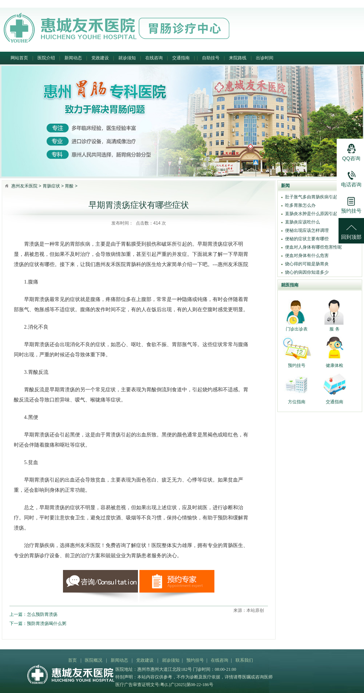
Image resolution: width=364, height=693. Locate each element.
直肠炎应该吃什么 (302, 222)
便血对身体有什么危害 (307, 255)
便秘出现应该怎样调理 (307, 230)
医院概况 (93, 660)
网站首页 (19, 57)
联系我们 (244, 660)
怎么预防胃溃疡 (42, 614)
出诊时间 (264, 57)
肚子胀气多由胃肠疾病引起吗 (313, 196)
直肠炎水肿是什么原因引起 (311, 213)
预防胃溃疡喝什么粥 (46, 623)
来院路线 (237, 57)
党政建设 (100, 57)
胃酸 (69, 186)
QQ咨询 (351, 150)
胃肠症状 (51, 186)
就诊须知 (127, 57)
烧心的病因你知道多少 (307, 272)
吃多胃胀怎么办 (300, 205)
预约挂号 (195, 660)
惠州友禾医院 (24, 186)
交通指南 (181, 57)
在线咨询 (154, 57)
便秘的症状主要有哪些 (307, 238)
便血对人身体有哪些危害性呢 (313, 247)
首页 (72, 660)
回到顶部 (351, 229)
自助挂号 (210, 57)
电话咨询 (351, 176)
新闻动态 (73, 57)
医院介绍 (46, 57)
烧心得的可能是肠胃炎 (307, 263)
